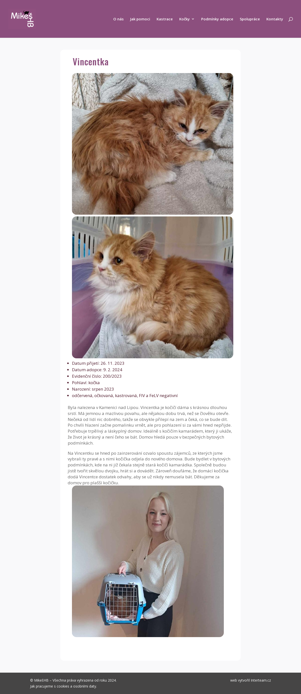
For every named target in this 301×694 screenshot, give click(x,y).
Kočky (184, 19)
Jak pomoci (140, 19)
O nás (118, 19)
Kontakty (274, 19)
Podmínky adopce (217, 19)
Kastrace (165, 19)
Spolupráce (250, 19)
